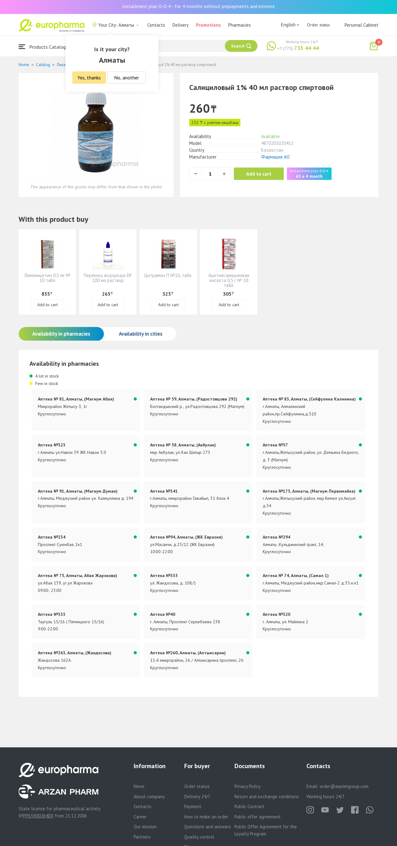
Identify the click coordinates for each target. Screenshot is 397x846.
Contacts (156, 25)
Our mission (145, 827)
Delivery (180, 25)
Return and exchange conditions (266, 796)
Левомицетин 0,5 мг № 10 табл (47, 277)
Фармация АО (275, 157)
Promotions (208, 25)
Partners (142, 837)
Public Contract (249, 806)
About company (149, 796)
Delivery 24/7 (197, 796)
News (139, 786)
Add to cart (258, 174)
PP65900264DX (38, 816)
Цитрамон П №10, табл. (168, 275)
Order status (318, 25)
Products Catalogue (45, 46)
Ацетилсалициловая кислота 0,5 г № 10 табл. (228, 280)
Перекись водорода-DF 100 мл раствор (108, 277)
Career (140, 817)
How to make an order (206, 817)
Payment (192, 806)
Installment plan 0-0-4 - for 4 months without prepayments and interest (198, 6)
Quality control (199, 837)
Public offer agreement (257, 817)
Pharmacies (239, 25)
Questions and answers (207, 827)
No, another (126, 77)
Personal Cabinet (361, 25)
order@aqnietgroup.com (344, 786)
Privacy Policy (247, 786)
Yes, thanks (89, 77)
